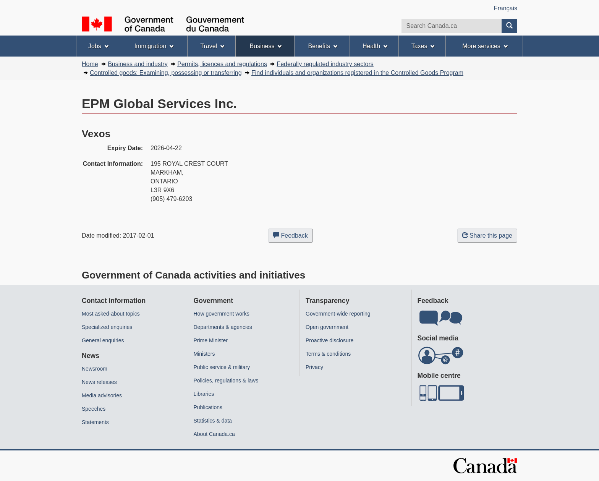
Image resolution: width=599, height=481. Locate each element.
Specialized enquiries (107, 327)
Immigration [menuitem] (153, 46)
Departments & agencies (223, 327)
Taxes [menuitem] (423, 46)
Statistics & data (213, 421)
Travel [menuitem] (212, 46)
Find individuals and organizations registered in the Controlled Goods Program (357, 73)
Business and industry (138, 64)
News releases (99, 382)
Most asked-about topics (111, 314)
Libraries (204, 394)
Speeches (93, 409)
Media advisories (102, 395)
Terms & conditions (328, 354)
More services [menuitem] (484, 46)
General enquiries (103, 340)
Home (90, 64)
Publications (208, 407)
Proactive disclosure (329, 340)
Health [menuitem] (375, 46)
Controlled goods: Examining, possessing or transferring (166, 73)
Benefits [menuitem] (323, 46)
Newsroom (94, 369)
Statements (95, 422)
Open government (327, 327)
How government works (221, 314)
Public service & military (222, 367)
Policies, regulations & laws (226, 380)
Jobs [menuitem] (98, 46)
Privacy (314, 367)
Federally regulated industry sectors (325, 64)
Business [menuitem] (266, 46)
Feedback (293, 237)
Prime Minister (211, 340)
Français (505, 8)
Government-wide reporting (338, 314)
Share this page (487, 235)
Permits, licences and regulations (222, 64)
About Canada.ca (214, 434)
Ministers (204, 354)
